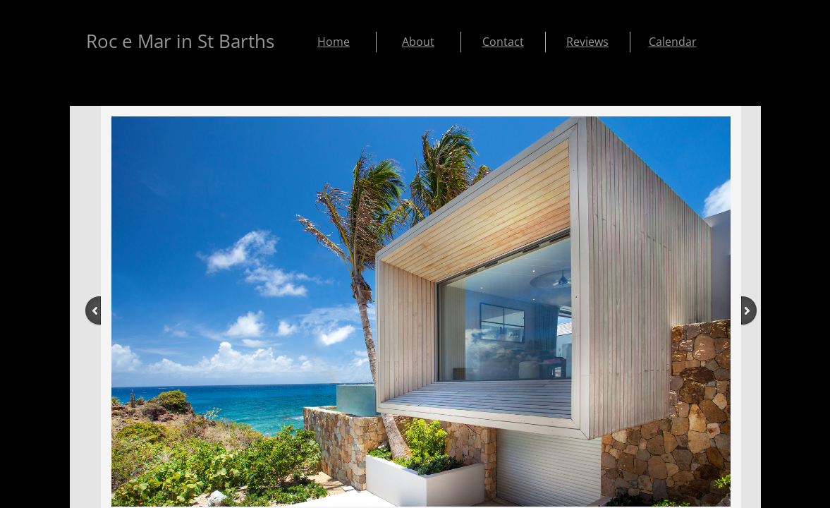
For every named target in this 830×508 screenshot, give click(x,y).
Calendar (673, 41)
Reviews (587, 41)
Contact (503, 41)
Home (333, 41)
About (418, 41)
